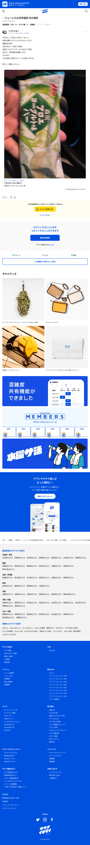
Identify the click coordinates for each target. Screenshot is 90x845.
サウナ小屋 (67, 631)
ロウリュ (5, 628)
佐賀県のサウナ (20, 614)
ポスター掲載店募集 (10, 778)
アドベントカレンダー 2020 (58, 690)
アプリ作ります (54, 719)
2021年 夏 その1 (9, 724)
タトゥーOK (19, 631)
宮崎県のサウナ (68, 614)
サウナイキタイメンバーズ (57, 753)
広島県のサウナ (44, 602)
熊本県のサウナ (44, 614)
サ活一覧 (52, 650)
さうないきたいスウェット (12, 722)
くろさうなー (13, 30)
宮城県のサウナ (44, 557)
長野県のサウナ (68, 577)
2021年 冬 (7, 730)
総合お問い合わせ (54, 775)
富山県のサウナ (20, 577)
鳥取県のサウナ (7, 602)
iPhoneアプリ (8, 759)
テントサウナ (57, 631)
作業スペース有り (45, 631)
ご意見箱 (52, 778)
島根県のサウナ (20, 602)
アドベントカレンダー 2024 (58, 679)
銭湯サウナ (50, 628)
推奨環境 (5, 794)
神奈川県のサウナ (8, 569)
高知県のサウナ (20, 606)
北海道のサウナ (7, 557)
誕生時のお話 (8, 756)
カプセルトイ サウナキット (57, 730)
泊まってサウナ (54, 739)
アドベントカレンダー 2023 (58, 682)
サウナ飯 (26, 33)
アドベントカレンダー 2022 (58, 685)
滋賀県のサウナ (7, 594)
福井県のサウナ (44, 577)
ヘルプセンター (54, 772)
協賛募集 (7, 685)
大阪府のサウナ (32, 594)
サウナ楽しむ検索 (54, 722)
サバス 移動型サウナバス (57, 724)
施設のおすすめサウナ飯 (57, 716)
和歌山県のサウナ (69, 594)
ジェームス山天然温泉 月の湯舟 (21, 18)
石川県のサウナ (32, 577)
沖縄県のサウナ (21, 617)
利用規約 (5, 801)
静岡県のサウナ (20, 586)
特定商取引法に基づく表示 (10, 798)
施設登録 (7, 662)
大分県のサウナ (56, 614)
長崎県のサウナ (32, 614)
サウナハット (8, 716)
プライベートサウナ (9, 634)
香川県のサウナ (80, 602)
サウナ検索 (7, 650)
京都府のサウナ (20, 594)
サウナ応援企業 (54, 733)
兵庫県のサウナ (44, 594)
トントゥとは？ (45, 215)
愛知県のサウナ (32, 586)
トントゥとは (8, 676)
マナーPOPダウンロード (12, 781)
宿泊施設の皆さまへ (10, 775)
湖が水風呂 (77, 631)
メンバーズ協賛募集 (10, 784)
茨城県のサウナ (7, 566)
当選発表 (7, 679)
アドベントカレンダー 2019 (58, 693)
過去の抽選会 (8, 682)
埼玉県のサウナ (44, 566)
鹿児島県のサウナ (8, 617)
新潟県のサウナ (7, 577)
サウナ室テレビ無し (72, 628)
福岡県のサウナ (7, 614)
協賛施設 (52, 759)
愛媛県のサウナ (7, 606)
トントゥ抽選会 (9, 673)
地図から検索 (8, 656)
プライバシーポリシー (9, 808)
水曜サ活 (52, 710)
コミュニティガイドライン (10, 805)
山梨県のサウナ (56, 577)
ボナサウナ (59, 628)
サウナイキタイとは (10, 753)
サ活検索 (7, 659)
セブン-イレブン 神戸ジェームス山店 (14, 181)
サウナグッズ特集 (9, 713)
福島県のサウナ (80, 557)
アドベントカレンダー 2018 (58, 696)
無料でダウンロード (45, 496)
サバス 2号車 (53, 727)
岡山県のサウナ (32, 602)
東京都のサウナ (68, 566)
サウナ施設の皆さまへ (11, 772)
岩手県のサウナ (32, 557)
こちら (51, 244)
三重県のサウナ (44, 586)
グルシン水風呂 (39, 628)
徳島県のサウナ (68, 602)
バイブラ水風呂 (7, 631)
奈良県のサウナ (56, 594)
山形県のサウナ (68, 557)
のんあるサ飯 (80, 189)
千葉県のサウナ (56, 566)
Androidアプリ (8, 761)
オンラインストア (9, 710)
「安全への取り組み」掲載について (15, 787)
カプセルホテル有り (31, 631)
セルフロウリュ (15, 628)
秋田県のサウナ (56, 557)
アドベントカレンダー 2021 (58, 687)
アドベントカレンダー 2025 (58, 676)
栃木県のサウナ (20, 566)
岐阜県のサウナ (7, 586)
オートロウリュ (27, 628)
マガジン (52, 673)
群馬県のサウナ (32, 566)
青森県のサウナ (20, 557)
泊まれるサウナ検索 (10, 653)
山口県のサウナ (56, 602)
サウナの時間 (53, 736)
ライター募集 (53, 699)
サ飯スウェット (9, 719)
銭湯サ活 (52, 742)
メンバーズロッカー (55, 756)
